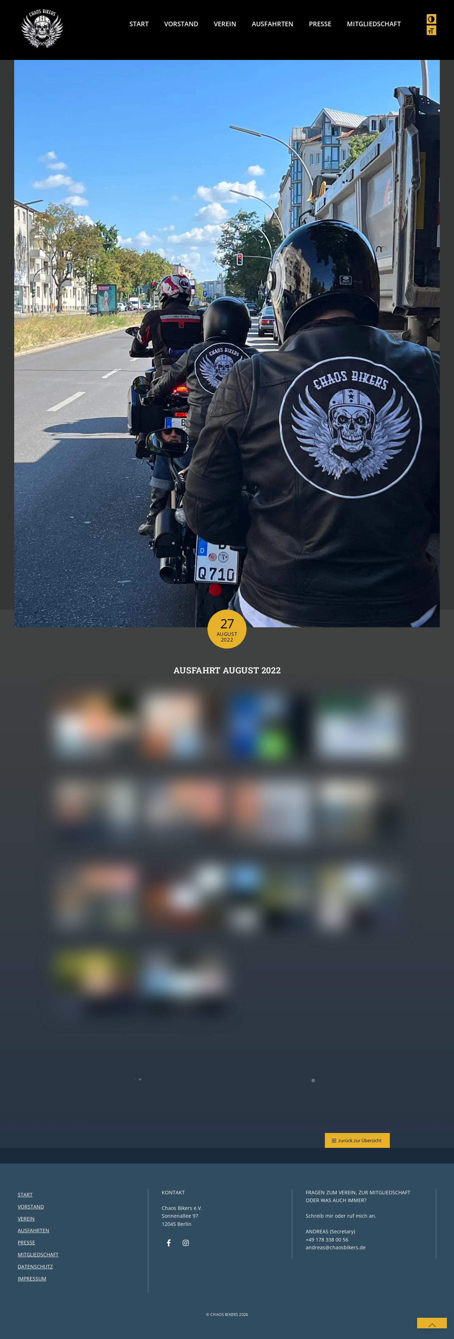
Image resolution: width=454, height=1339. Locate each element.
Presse (320, 24)
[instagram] (186, 1242)
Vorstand (181, 24)
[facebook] (169, 1242)
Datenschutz (35, 1266)
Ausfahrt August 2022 (227, 670)
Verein (225, 24)
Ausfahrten (272, 24)
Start (139, 24)
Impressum (32, 1278)
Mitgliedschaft (374, 24)
